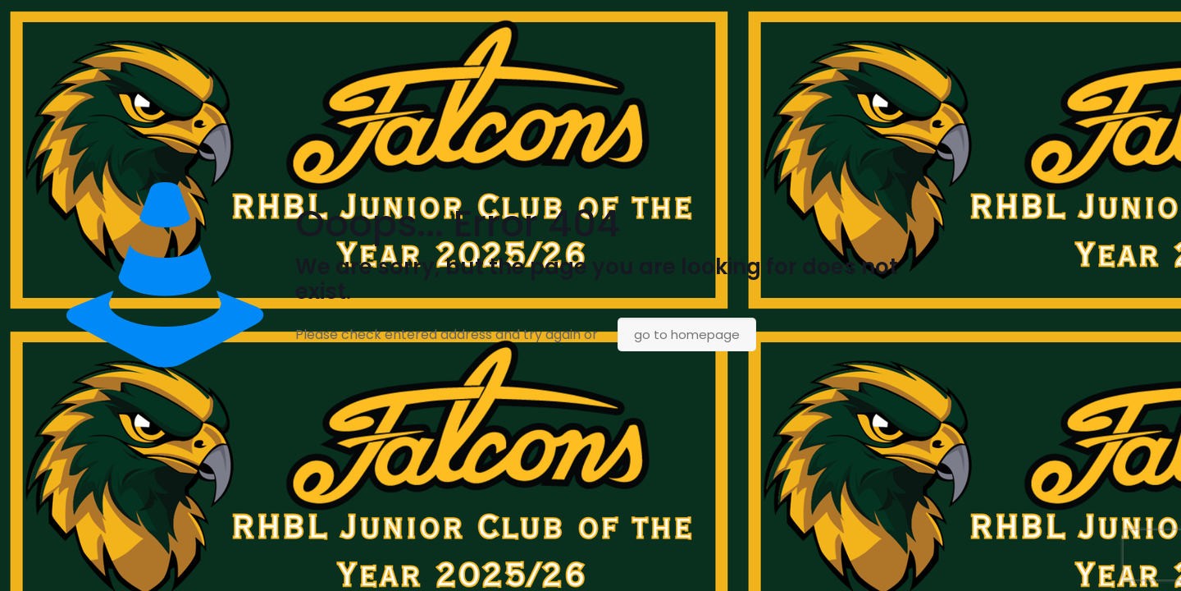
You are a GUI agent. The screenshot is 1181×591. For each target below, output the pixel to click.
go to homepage (687, 334)
